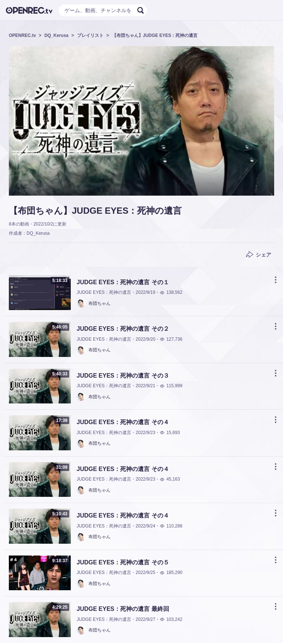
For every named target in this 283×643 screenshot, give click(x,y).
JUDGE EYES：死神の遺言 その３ (123, 375)
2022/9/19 (145, 292)
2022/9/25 (145, 572)
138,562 (171, 292)
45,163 (170, 479)
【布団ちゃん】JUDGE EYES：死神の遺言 (155, 35)
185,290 (171, 572)
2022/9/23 (145, 432)
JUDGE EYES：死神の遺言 (104, 292)
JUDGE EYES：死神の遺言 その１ (123, 282)
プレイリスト (90, 35)
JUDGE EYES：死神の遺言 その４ (123, 422)
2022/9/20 (145, 339)
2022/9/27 (145, 619)
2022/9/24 (145, 526)
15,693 (170, 432)
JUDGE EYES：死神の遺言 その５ (123, 562)
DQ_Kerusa (56, 35)
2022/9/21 (145, 385)
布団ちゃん (99, 303)
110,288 (171, 526)
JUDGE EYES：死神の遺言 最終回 (123, 609)
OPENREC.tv (22, 35)
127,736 (171, 339)
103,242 (171, 619)
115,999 (171, 385)
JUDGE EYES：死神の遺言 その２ (123, 329)
